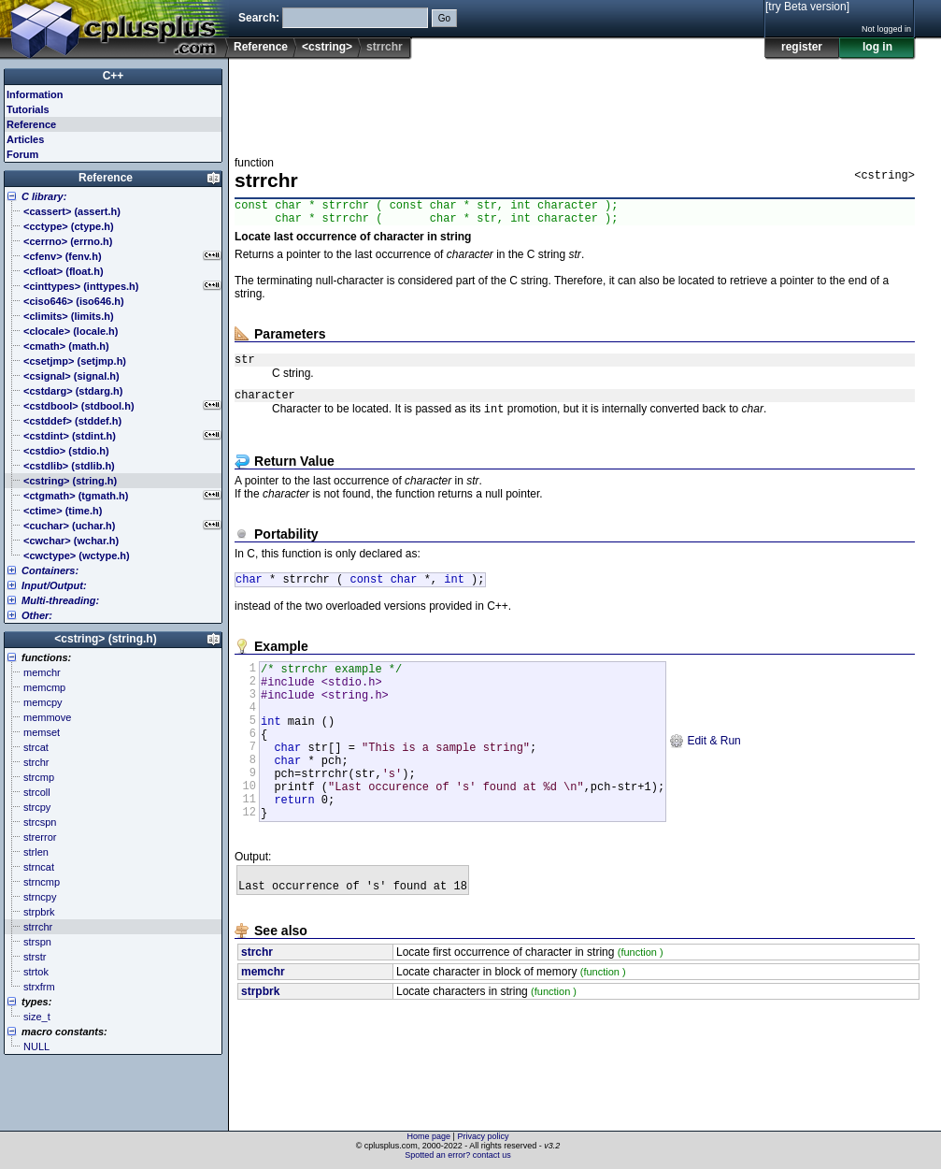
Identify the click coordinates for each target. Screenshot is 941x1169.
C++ (113, 75)
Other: (36, 615)
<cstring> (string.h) (105, 638)
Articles (25, 139)
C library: (43, 196)
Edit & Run (705, 773)
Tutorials (28, 109)
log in (877, 46)
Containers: (49, 570)
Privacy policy (482, 1136)
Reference (261, 46)
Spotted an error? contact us (458, 1155)
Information (35, 94)
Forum (22, 154)
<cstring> (327, 46)
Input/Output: (54, 585)
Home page (429, 1136)
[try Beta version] (807, 6)
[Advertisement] (575, 102)
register (801, 46)
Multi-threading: (60, 600)
